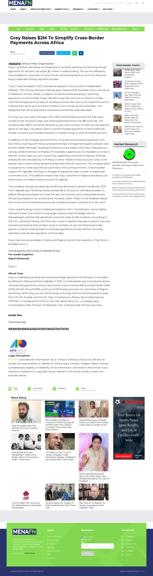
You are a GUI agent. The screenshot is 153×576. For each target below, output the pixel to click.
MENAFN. (27, 571)
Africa (63, 29)
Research (78, 9)
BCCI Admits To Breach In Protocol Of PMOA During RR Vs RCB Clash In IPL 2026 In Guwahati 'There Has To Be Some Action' (60, 425)
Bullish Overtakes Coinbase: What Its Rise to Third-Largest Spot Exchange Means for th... (129, 189)
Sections (107, 9)
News (23, 9)
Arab (41, 29)
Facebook (128, 537)
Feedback (51, 558)
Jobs (49, 554)
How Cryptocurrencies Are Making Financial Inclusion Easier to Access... (129, 182)
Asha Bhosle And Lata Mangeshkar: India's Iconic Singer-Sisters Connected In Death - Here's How (25, 456)
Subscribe (88, 553)
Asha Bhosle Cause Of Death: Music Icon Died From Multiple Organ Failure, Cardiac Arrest (94, 422)
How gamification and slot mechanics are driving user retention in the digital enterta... (129, 195)
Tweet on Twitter (63, 53)
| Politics (74, 29)
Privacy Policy (53, 540)
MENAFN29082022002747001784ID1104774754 (38, 328)
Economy (89, 29)
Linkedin (127, 551)
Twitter (127, 540)
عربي (129, 3)
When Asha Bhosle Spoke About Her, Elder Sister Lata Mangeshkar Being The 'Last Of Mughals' (94, 477)
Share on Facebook (47, 53)
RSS (126, 554)
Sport (134, 29)
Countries (92, 9)
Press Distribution (40, 9)
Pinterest (128, 547)
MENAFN (15, 63)
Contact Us (51, 544)
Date (12, 52)
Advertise (51, 547)
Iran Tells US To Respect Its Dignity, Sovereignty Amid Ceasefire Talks (92, 505)
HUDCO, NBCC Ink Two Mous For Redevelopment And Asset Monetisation (26, 505)
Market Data (61, 9)
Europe (29, 29)
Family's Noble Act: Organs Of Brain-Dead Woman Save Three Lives (61, 505)
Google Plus (129, 544)
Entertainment (116, 29)
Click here (30, 553)
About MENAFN (54, 551)
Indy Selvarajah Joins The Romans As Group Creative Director (24, 428)
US (15, 29)
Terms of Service (54, 537)
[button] (136, 3)
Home (13, 9)
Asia (52, 29)
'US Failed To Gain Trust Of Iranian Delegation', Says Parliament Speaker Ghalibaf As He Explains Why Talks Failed (61, 456)
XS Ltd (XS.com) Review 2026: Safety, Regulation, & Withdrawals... (126, 176)
